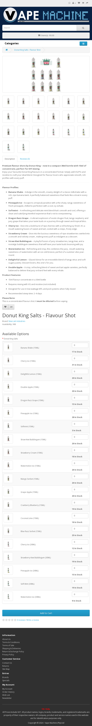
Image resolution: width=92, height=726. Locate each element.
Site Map (6, 669)
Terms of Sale (8, 645)
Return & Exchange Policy (13, 651)
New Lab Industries (17, 321)
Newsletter (7, 698)
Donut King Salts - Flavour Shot (27, 50)
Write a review (33, 620)
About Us (6, 639)
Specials (5, 680)
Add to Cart (46, 613)
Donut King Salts (11, 338)
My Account (7, 689)
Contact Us (7, 663)
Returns (5, 666)
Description (10, 159)
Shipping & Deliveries (11, 648)
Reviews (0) (25, 159)
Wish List (6, 695)
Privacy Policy (8, 654)
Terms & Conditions (11, 642)
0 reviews (21, 620)
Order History (8, 692)
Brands (5, 677)
